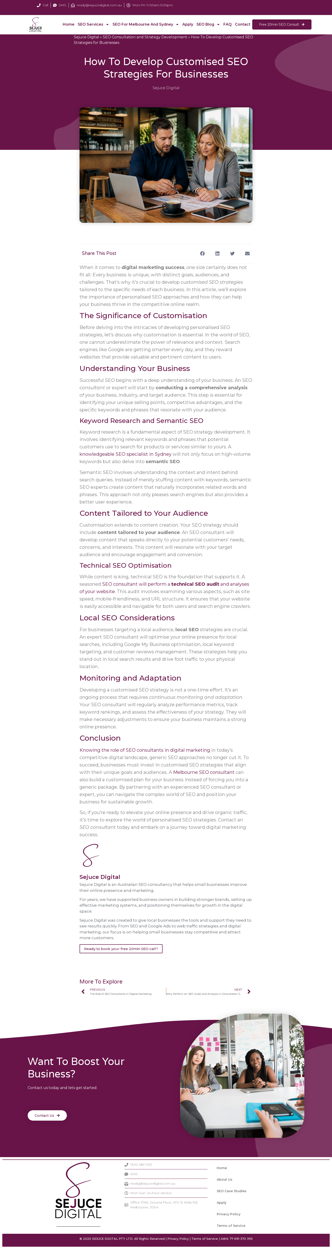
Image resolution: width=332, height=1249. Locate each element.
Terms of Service (231, 1226)
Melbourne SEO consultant (203, 772)
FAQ (227, 24)
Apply (187, 24)
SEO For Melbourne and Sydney (146, 24)
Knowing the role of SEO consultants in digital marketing (145, 750)
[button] (202, 253)
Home (68, 24)
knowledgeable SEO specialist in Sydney (126, 454)
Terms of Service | (205, 1238)
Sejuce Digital (86, 37)
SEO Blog (208, 24)
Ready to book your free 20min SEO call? (121, 949)
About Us (224, 1179)
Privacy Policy (228, 1214)
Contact (242, 24)
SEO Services (93, 24)
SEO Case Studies (231, 1191)
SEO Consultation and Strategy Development (145, 37)
